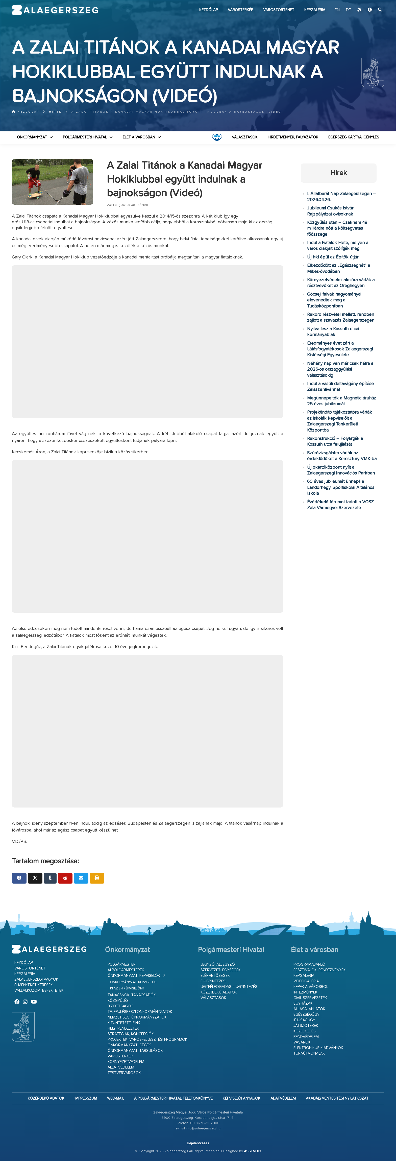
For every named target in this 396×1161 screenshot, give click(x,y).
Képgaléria (314, 10)
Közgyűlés (118, 1001)
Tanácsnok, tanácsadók (132, 995)
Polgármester (122, 964)
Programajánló (309, 964)
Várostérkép (240, 10)
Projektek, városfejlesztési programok (147, 1039)
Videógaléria (306, 981)
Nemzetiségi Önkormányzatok (137, 1017)
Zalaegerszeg (55, 10)
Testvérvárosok (124, 1073)
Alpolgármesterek (126, 970)
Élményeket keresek (33, 985)
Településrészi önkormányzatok (140, 1012)
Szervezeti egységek (221, 970)
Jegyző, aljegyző (218, 964)
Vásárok (302, 1042)
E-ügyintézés (213, 981)
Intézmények (305, 992)
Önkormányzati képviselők (134, 976)
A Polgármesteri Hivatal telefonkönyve (173, 1098)
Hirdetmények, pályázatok (293, 137)
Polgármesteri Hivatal (85, 137)
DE (348, 10)
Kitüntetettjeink (124, 1023)
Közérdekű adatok (219, 992)
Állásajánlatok (309, 1009)
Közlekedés (304, 1031)
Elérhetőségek (215, 976)
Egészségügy (306, 1014)
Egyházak (303, 1003)
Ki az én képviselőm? (127, 988)
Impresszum (86, 1098)
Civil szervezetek (310, 998)
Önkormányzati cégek (129, 1045)
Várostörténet (278, 10)
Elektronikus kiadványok (318, 1048)
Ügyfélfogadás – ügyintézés (229, 987)
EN (337, 10)
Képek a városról (310, 987)
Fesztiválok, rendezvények (319, 970)
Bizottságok (120, 1006)
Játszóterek (305, 1026)
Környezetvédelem (126, 1062)
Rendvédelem (306, 1037)
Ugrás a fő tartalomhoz (371, 2)
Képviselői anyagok (241, 1098)
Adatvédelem (283, 1098)
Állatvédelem (121, 1067)
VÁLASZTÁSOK (245, 137)
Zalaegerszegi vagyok (36, 979)
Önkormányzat (32, 137)
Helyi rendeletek (123, 1028)
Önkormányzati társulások (135, 1051)
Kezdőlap (208, 10)
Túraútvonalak (309, 1053)
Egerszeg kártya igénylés (353, 137)
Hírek (55, 111)
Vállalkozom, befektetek (39, 990)
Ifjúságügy (304, 1020)
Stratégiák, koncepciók (131, 1034)
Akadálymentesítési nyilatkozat (337, 1098)
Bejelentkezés (198, 1143)
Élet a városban (139, 137)
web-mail (115, 1098)
